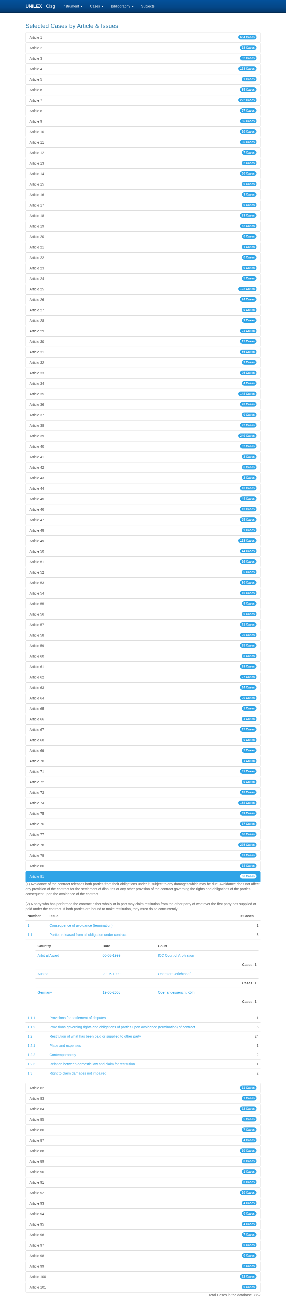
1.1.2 (31, 1027)
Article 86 (143, 1129)
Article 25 (143, 289)
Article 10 (143, 131)
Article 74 (143, 803)
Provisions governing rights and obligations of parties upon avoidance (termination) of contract (122, 1027)
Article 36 (143, 404)
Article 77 (143, 834)
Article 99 (143, 1266)
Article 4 (143, 68)
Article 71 (143, 771)
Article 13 (143, 163)
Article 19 (143, 226)
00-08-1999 (111, 955)
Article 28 (143, 320)
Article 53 (143, 582)
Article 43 (143, 477)
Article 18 (143, 215)
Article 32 (143, 362)
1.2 (30, 1036)
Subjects (148, 6)
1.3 (30, 1073)
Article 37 (143, 415)
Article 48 (143, 530)
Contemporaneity (63, 1055)
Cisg (50, 6)
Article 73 (143, 792)
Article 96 (143, 1234)
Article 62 (143, 677)
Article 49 (143, 540)
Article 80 (143, 866)
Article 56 (143, 614)
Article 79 (143, 855)
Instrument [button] (72, 6)
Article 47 (143, 519)
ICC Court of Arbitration (176, 955)
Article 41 (143, 456)
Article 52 (143, 572)
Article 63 (143, 687)
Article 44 (143, 488)
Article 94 (143, 1213)
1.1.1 (31, 1018)
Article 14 (143, 173)
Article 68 (143, 740)
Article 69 (143, 750)
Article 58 (143, 635)
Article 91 (143, 1182)
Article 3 (143, 58)
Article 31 (143, 352)
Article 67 (143, 729)
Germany (45, 992)
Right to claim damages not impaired (78, 1073)
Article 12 (143, 152)
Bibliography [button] (122, 6)
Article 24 (143, 278)
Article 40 (143, 446)
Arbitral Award (48, 955)
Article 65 (143, 708)
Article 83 (143, 1098)
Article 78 (143, 845)
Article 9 (143, 121)
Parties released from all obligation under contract (88, 935)
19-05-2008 (111, 992)
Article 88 (143, 1150)
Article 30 (143, 341)
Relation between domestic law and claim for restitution (92, 1064)
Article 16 (143, 194)
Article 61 (143, 666)
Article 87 (143, 1140)
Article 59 (143, 645)
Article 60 (143, 656)
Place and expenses (65, 1046)
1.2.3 (31, 1064)
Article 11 (143, 142)
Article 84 (143, 1108)
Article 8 (143, 110)
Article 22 (143, 257)
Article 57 (143, 624)
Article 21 (143, 247)
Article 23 (143, 268)
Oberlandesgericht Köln (176, 992)
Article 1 (143, 37)
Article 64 (143, 698)
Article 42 (143, 467)
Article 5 (143, 79)
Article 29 (143, 331)
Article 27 (143, 310)
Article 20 (143, 236)
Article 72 (143, 782)
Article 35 (143, 394)
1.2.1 (31, 1046)
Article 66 (143, 719)
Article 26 (143, 299)
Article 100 (143, 1276)
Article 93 (143, 1203)
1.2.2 (31, 1055)
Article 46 (143, 509)
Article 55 (143, 603)
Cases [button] (97, 6)
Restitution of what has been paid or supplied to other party (95, 1036)
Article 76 (143, 824)
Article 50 (143, 551)
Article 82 (143, 1088)
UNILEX (35, 6)
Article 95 (143, 1224)
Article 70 (143, 761)
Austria (43, 974)
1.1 (30, 935)
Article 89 (143, 1161)
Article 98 (143, 1255)
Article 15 (143, 184)
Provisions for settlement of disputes (78, 1018)
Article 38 (143, 425)
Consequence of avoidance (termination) (81, 925)
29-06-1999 (111, 974)
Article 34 (143, 383)
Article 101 (143, 1287)
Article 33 (143, 373)
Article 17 (143, 205)
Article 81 (143, 876)
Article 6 (143, 89)
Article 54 (143, 593)
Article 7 (143, 100)
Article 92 (143, 1192)
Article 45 (143, 498)
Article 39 (143, 436)
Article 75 (143, 813)
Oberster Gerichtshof (174, 974)
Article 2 (143, 47)
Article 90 (143, 1171)
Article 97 (143, 1245)
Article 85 (143, 1119)
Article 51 (143, 561)
